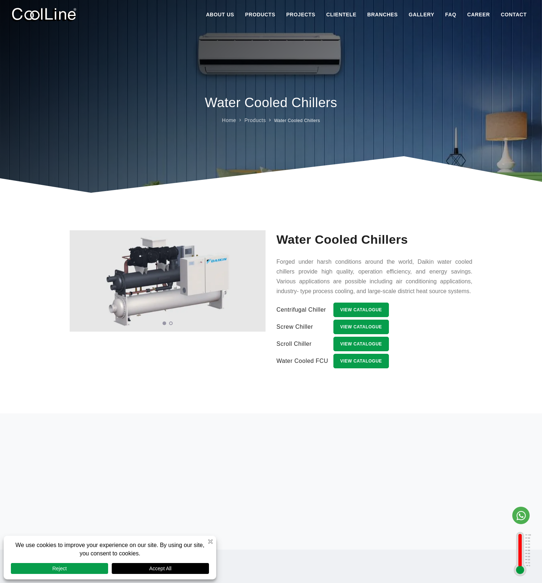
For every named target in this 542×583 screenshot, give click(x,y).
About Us (220, 14)
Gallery (422, 14)
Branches (382, 14)
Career (478, 14)
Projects (300, 14)
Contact (514, 14)
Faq (450, 14)
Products (260, 14)
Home (229, 120)
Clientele (341, 14)
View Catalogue (361, 309)
